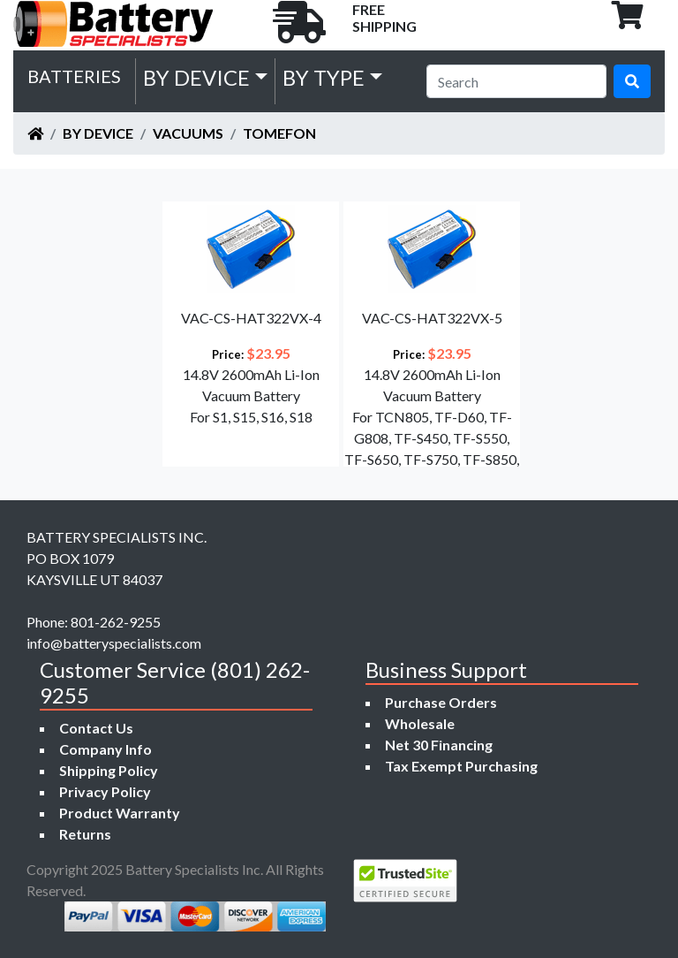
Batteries (74, 76)
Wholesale (420, 723)
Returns (85, 833)
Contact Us (96, 727)
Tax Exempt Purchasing (461, 765)
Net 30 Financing (439, 744)
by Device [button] (196, 77)
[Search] (516, 81)
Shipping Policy (108, 770)
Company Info (105, 749)
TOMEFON (279, 133)
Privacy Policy (105, 791)
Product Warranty (119, 812)
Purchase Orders (441, 702)
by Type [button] (323, 77)
